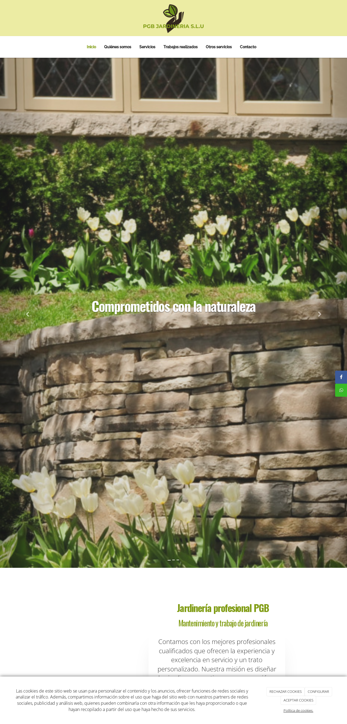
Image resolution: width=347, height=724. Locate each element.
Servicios (147, 46)
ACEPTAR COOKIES (298, 700)
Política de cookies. (298, 710)
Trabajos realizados (180, 46)
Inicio (91, 46)
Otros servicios (219, 46)
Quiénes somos (117, 46)
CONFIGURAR (318, 691)
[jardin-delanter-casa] (130, 628)
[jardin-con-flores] (94, 665)
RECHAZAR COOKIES (285, 691)
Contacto (248, 46)
